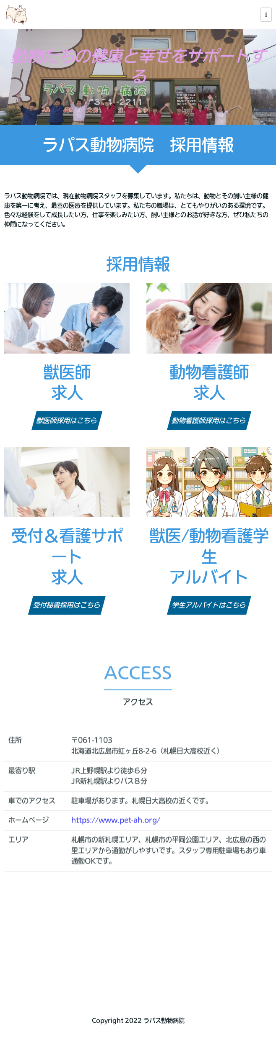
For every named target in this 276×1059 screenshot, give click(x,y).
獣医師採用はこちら (67, 420)
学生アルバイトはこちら (209, 605)
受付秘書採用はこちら (67, 605)
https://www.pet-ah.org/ (115, 832)
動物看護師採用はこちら (209, 420)
